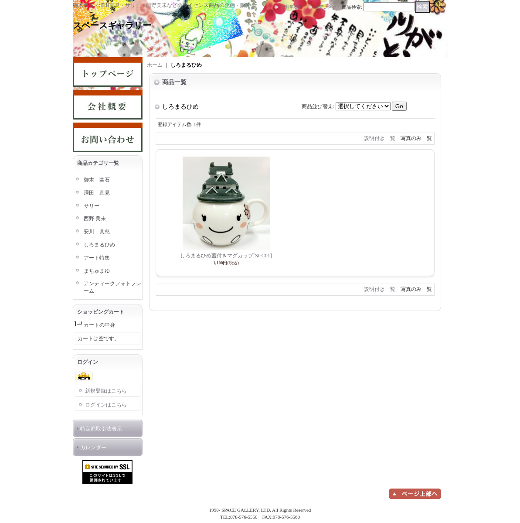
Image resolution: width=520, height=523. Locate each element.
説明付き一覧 (379, 138)
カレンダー (93, 447)
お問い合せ (325, 7)
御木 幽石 (97, 180)
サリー (91, 206)
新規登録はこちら (106, 391)
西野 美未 (95, 218)
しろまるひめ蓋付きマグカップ (226, 256)
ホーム (155, 65)
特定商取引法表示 (101, 429)
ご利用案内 (291, 7)
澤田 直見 (97, 193)
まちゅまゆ (97, 271)
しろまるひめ (99, 245)
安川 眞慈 (97, 232)
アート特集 (97, 258)
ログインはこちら (106, 405)
